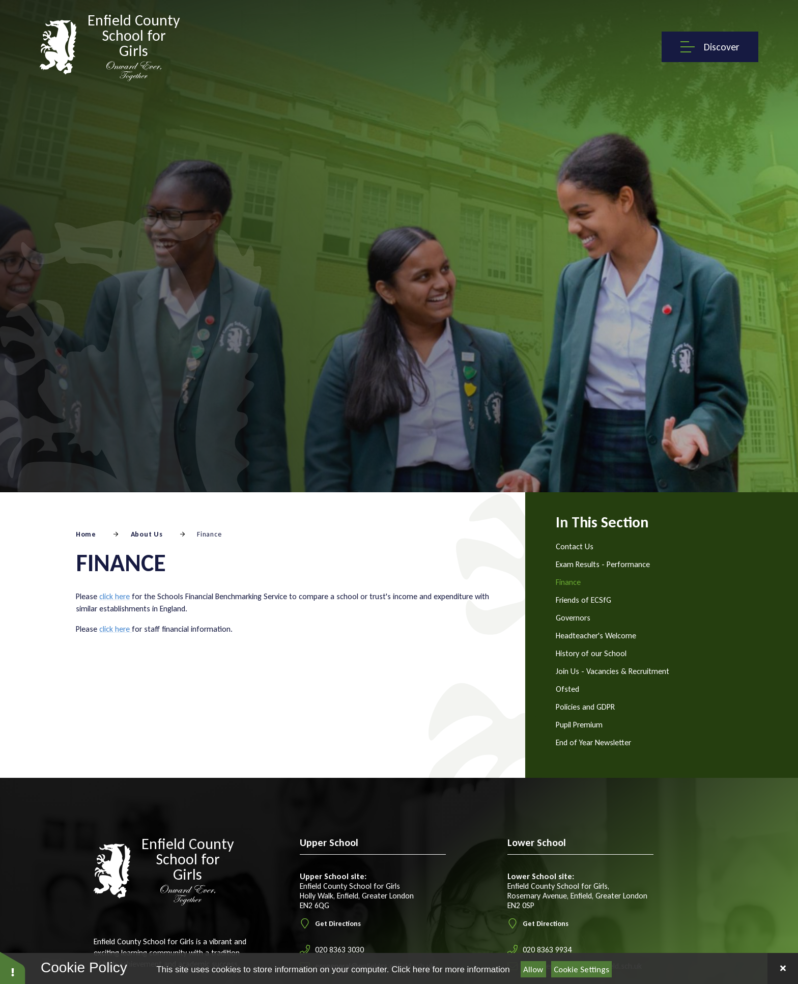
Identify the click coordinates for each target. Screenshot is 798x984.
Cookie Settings (581, 969)
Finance (209, 534)
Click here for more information (450, 969)
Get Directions (330, 923)
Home (86, 534)
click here (114, 596)
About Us (147, 534)
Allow (533, 969)
